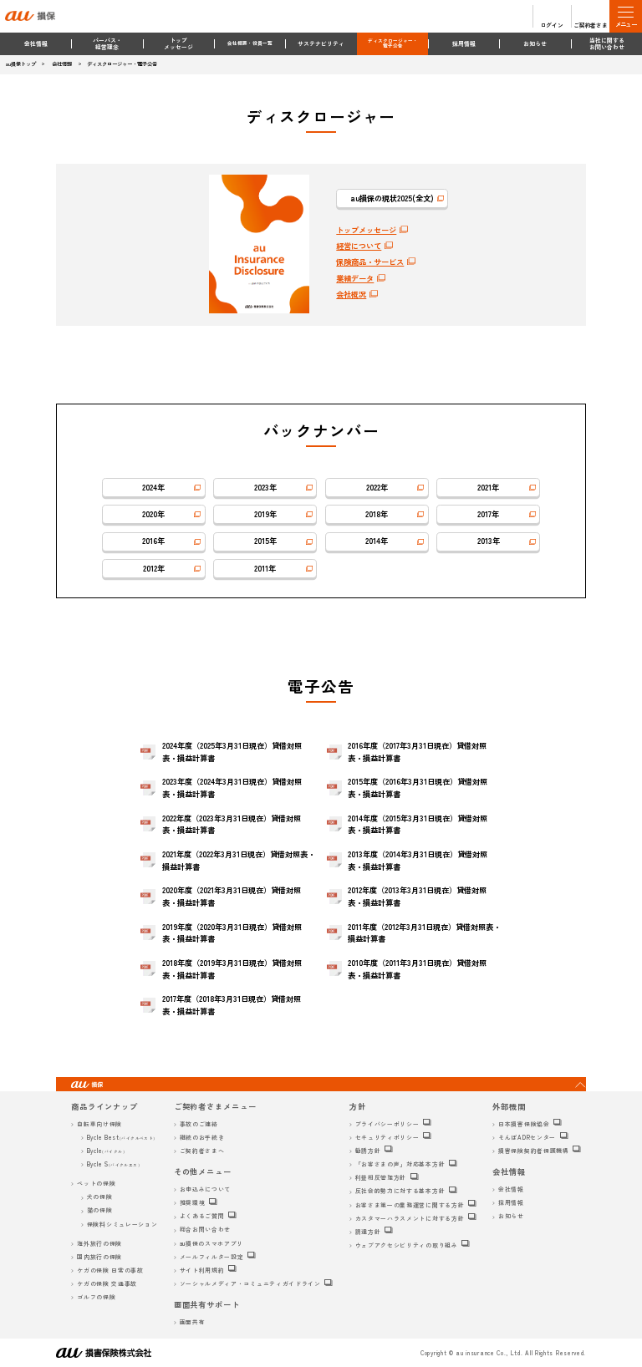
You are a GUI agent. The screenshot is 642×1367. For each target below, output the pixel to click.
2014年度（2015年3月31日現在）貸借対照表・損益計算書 (417, 824)
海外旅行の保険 (99, 1243)
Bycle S (113, 1164)
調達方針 (368, 1231)
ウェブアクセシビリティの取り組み (406, 1245)
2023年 (265, 487)
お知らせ (535, 43)
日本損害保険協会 (524, 1124)
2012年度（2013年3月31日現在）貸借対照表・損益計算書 (417, 896)
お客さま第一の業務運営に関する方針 (410, 1205)
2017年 (488, 514)
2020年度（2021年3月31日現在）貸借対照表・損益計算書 (231, 896)
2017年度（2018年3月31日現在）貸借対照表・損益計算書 (231, 1005)
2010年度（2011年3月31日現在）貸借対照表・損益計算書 (417, 969)
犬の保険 (100, 1196)
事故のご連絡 (199, 1124)
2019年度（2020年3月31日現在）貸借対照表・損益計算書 (232, 933)
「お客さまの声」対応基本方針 (400, 1164)
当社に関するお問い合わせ (606, 44)
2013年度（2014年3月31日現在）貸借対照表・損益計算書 (417, 860)
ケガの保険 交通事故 (107, 1283)
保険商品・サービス (370, 261)
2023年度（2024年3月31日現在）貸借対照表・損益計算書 (232, 787)
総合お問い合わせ (206, 1229)
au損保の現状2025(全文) (392, 198)
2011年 (265, 568)
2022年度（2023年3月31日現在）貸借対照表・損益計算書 (231, 824)
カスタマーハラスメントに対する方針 (410, 1218)
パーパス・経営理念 (107, 44)
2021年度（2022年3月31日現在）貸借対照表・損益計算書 (238, 860)
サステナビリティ (321, 43)
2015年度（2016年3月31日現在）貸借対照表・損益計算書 (417, 787)
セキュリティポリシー (387, 1137)
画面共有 (193, 1322)
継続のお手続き (202, 1137)
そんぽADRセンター (527, 1137)
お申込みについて (206, 1189)
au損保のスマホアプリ (212, 1243)
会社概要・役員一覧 (250, 43)
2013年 (488, 540)
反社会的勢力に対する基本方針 (400, 1191)
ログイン (552, 24)
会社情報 (36, 43)
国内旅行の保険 (99, 1257)
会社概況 (351, 294)
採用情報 (464, 43)
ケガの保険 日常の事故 (110, 1270)
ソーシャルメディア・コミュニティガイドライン (250, 1283)
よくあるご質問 (202, 1216)
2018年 (376, 514)
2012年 (154, 568)
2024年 (153, 487)
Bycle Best (121, 1137)
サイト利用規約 (202, 1270)
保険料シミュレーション (122, 1224)
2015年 (265, 540)
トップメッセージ (178, 44)
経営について (358, 246)
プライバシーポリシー (387, 1124)
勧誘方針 (368, 1150)
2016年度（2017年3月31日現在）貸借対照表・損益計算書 (417, 751)
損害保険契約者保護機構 (533, 1150)
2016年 (153, 540)
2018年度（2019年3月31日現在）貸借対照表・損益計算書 (232, 969)
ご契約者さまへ (202, 1150)
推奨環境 (193, 1202)
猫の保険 (100, 1210)
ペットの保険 (96, 1183)
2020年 (153, 514)
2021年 (488, 487)
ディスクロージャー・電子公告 (393, 43)
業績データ (355, 278)
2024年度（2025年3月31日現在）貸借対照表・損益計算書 (232, 751)
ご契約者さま (590, 24)
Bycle (106, 1150)
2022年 (377, 487)
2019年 (265, 514)
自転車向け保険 (99, 1124)
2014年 (376, 540)
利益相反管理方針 (381, 1177)
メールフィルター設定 (212, 1257)
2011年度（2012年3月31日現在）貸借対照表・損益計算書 (424, 933)
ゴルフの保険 (96, 1297)
